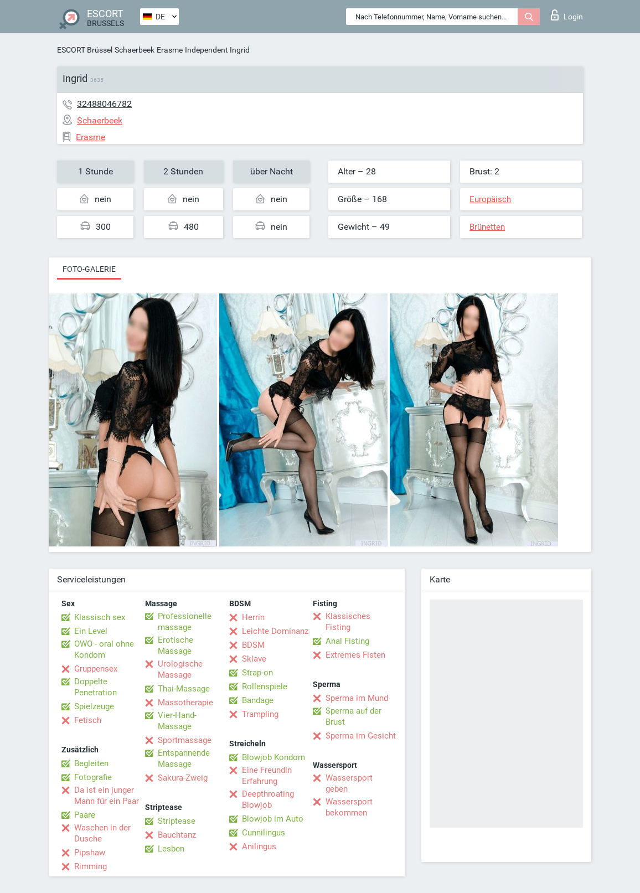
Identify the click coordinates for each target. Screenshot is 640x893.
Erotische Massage (175, 645)
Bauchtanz (177, 835)
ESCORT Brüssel (84, 49)
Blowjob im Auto (272, 819)
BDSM (253, 645)
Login (567, 15)
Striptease (176, 821)
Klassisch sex (99, 617)
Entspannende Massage (184, 758)
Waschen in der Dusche (102, 833)
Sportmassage (184, 740)
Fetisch (87, 720)
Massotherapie (185, 703)
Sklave (254, 659)
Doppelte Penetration (95, 687)
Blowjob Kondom (273, 757)
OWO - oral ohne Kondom (104, 649)
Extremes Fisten (355, 655)
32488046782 (104, 104)
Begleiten (91, 763)
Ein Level (90, 631)
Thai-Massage (184, 689)
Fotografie (93, 777)
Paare (84, 815)
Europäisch (490, 199)
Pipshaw (89, 853)
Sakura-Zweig (183, 778)
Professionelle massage (184, 621)
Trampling (260, 714)
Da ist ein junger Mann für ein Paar (106, 795)
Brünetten (487, 227)
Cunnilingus (263, 833)
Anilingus (259, 846)
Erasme (170, 49)
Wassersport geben (349, 783)
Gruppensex (95, 669)
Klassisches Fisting (348, 621)
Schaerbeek (134, 49)
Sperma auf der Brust (353, 716)
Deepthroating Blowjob (268, 799)
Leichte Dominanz (275, 631)
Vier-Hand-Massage (177, 720)
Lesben (171, 849)
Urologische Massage (180, 669)
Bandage (257, 700)
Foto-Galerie (89, 269)
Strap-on (257, 673)
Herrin (253, 617)
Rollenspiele (264, 686)
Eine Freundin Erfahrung (267, 775)
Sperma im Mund (357, 698)
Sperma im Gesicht (361, 736)
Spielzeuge (94, 706)
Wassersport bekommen (349, 807)
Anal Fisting (347, 641)
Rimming (90, 866)
